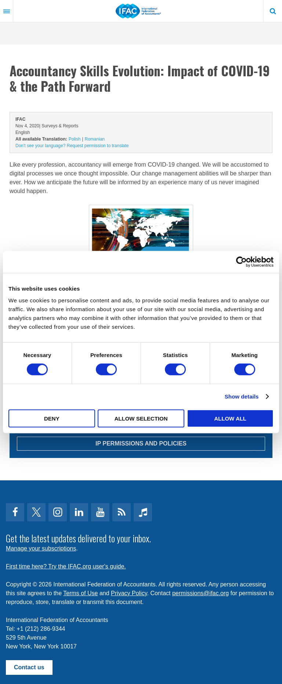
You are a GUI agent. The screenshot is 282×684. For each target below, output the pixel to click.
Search (273, 11)
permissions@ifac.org (200, 593)
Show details (242, 396)
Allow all (230, 418)
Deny (51, 418)
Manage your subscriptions (41, 548)
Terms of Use (80, 593)
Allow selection (140, 418)
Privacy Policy (129, 593)
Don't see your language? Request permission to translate (72, 145)
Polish (75, 139)
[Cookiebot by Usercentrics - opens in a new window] (241, 262)
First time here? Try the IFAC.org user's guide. (66, 566)
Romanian (95, 139)
